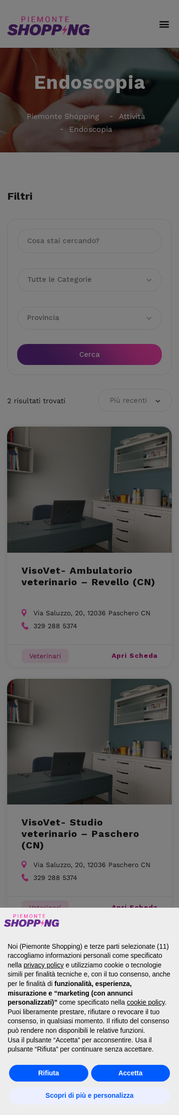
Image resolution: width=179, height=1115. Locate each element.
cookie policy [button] (146, 1002)
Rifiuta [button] (48, 1073)
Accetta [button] (130, 1073)
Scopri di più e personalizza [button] (89, 1095)
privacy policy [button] (43, 965)
